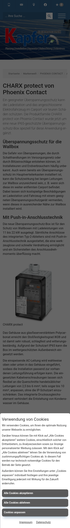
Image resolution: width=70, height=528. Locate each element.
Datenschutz (43, 522)
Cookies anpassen (14, 512)
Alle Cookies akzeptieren (18, 493)
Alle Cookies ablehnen (17, 502)
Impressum (25, 522)
